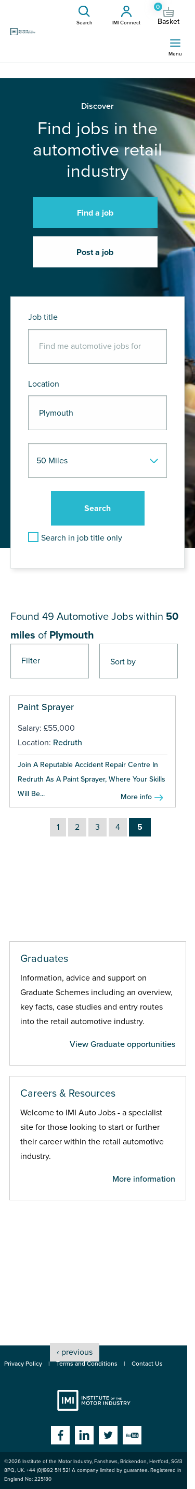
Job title (43, 317)
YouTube (132, 1435)
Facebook (60, 1435)
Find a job (95, 213)
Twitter (108, 1435)
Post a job (94, 252)
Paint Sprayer (46, 707)
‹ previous (75, 1352)
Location (43, 384)
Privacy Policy (23, 1363)
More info (136, 796)
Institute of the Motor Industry (94, 1400)
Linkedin (84, 1435)
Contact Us (147, 1363)
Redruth (67, 743)
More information (143, 1179)
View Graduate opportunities (122, 1044)
